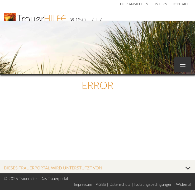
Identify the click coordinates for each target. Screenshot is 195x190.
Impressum (83, 185)
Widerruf (183, 185)
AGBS (101, 185)
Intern (161, 4)
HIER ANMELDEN (134, 4)
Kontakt (180, 4)
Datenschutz (120, 185)
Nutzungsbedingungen (153, 185)
